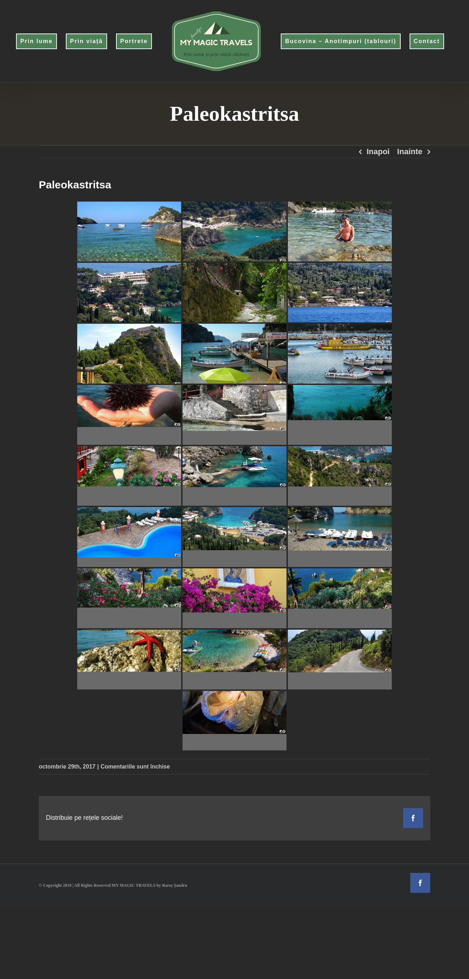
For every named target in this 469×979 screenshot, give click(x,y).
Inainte (409, 151)
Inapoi (378, 151)
